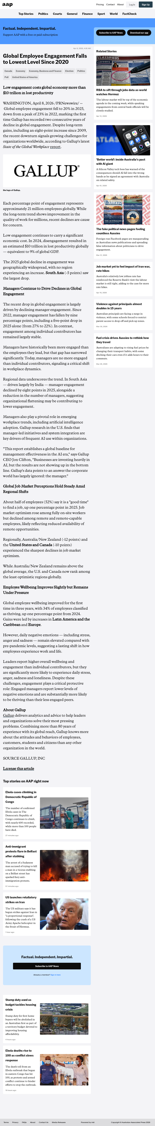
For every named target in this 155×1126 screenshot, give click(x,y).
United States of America (25, 77)
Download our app (139, 32)
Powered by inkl (87, 1122)
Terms (6, 1122)
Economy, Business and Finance (45, 70)
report (55, 147)
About (120, 4)
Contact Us (43, 1122)
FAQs (24, 1122)
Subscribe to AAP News (111, 32)
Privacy (15, 1122)
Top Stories (25, 14)
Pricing (100, 4)
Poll (6, 77)
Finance (87, 14)
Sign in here (56, 975)
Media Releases (59, 1122)
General (72, 14)
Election (69, 70)
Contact (110, 4)
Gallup (8, 715)
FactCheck (129, 14)
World (114, 14)
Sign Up (146, 4)
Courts (57, 14)
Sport (101, 14)
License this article (18, 768)
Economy (20, 70)
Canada (8, 70)
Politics (43, 14)
